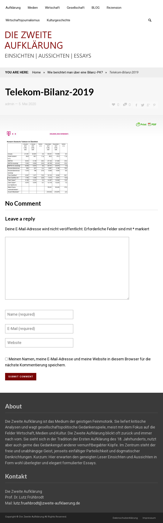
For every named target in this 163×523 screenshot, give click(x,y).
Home (36, 72)
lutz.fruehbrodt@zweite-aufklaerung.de (47, 503)
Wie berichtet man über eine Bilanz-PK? (75, 72)
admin (9, 104)
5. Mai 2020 (27, 104)
